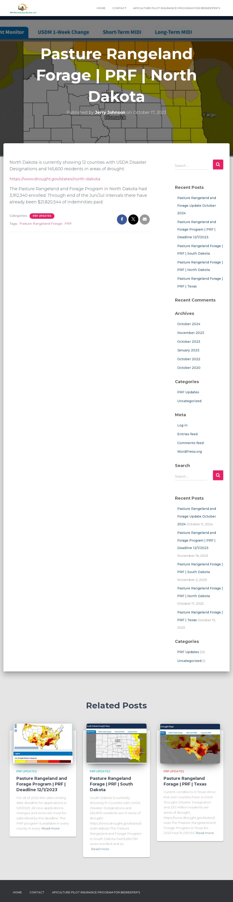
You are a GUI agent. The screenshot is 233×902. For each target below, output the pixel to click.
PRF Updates (42, 215)
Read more (50, 828)
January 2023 (188, 350)
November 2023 (190, 333)
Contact (119, 8)
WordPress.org (189, 452)
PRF (68, 223)
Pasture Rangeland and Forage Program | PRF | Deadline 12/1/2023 (196, 229)
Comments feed (190, 443)
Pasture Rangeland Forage (41, 223)
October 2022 (188, 359)
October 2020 (188, 368)
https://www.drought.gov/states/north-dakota (56, 178)
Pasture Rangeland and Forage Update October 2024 (196, 205)
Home (101, 8)
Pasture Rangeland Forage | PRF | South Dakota (111, 784)
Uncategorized (189, 401)
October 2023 (188, 342)
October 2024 (188, 324)
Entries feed (187, 434)
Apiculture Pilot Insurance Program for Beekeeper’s (176, 8)
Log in (182, 425)
